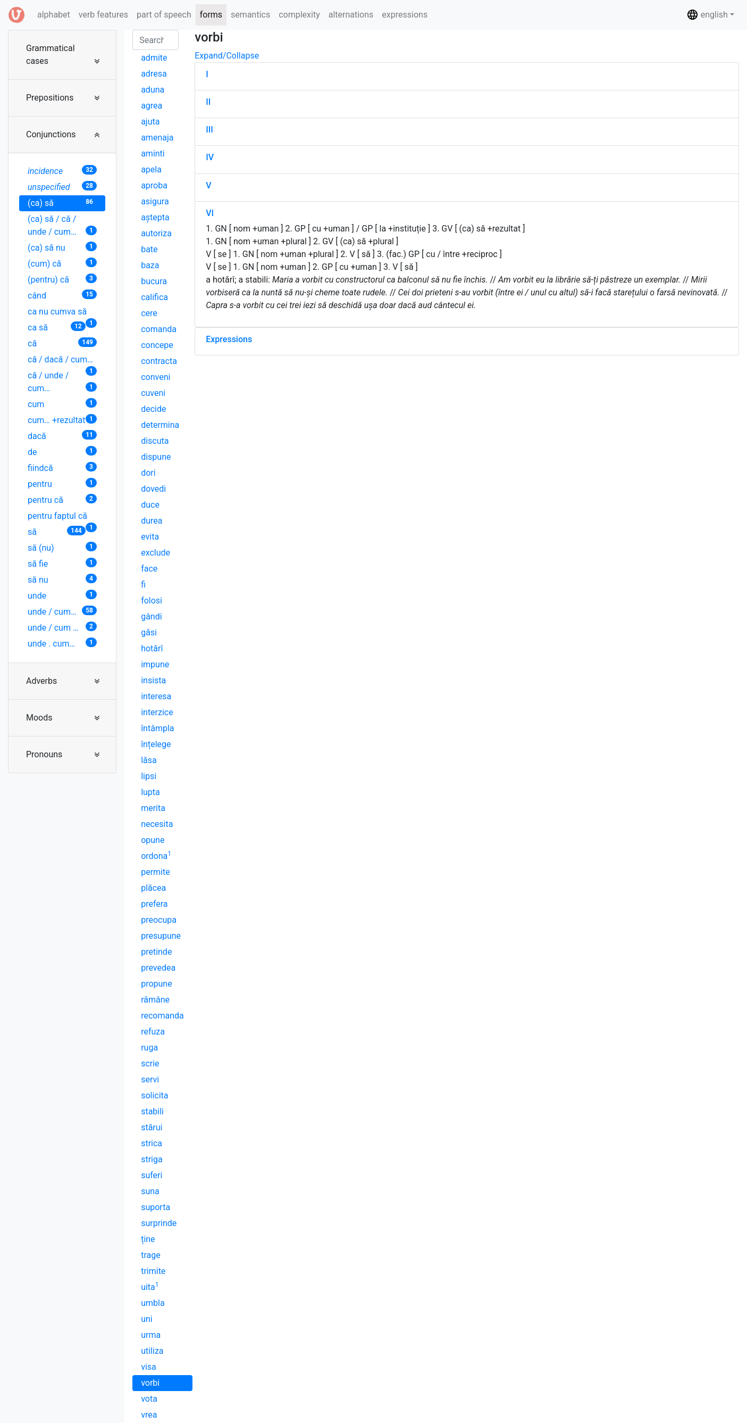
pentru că (62, 499)
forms (211, 15)
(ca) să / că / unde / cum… (62, 225)
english (707, 15)
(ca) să (62, 202)
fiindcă (62, 467)
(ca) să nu (62, 247)
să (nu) (62, 547)
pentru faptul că (62, 517)
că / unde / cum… (62, 381)
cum (62, 403)
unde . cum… (62, 643)
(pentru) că (62, 279)
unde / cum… (62, 611)
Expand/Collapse (227, 56)
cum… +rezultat (62, 419)
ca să (57, 327)
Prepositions (49, 98)
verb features (103, 15)
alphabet (55, 14)
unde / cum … (62, 627)
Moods (39, 718)
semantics (250, 15)
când (62, 295)
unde (62, 595)
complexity (299, 15)
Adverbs (41, 681)
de (62, 451)
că (62, 343)
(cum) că (62, 263)
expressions (404, 15)
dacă (62, 435)
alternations (351, 15)
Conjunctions (51, 134)
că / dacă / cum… (62, 361)
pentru (62, 483)
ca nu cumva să (62, 313)
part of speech (164, 15)
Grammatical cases (50, 54)
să (57, 531)
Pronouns (44, 754)
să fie (62, 563)
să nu (62, 579)
